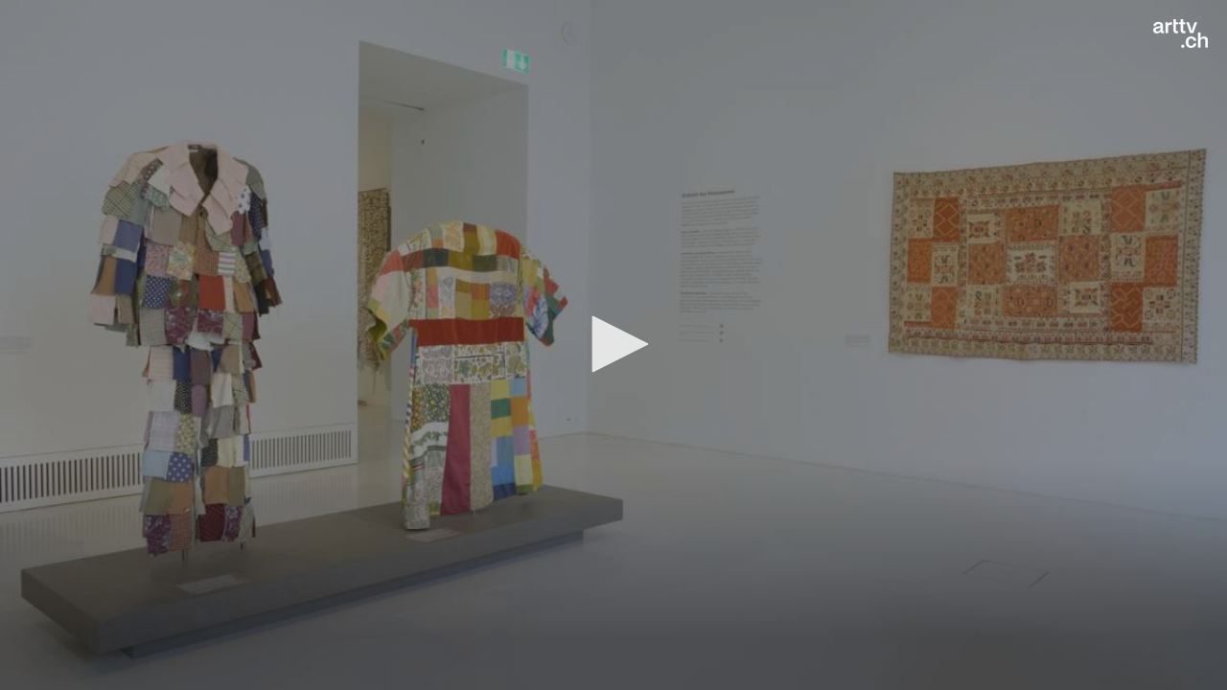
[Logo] (1180, 33)
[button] (613, 344)
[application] (613, 345)
